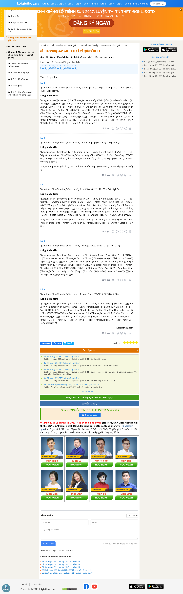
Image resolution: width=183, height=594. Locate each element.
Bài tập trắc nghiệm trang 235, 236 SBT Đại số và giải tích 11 (71, 384)
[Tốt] (125, 128)
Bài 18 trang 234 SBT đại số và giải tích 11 (70, 51)
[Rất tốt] (130, 128)
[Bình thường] (121, 128)
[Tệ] (117, 128)
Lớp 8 (79, 3)
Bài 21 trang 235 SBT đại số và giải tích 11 (62, 369)
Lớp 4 (111, 3)
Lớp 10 (62, 3)
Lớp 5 (103, 3)
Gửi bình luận (48, 544)
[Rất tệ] (113, 128)
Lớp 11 (54, 3)
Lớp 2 (128, 3)
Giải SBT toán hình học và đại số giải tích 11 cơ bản (66, 45)
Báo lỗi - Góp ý (89, 403)
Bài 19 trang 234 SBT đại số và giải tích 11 (62, 356)
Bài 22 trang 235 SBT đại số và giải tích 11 (62, 378)
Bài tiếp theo (110, 350)
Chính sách (37, 584)
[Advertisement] (160, 117)
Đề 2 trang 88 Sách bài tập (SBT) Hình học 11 (61, 564)
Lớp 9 (70, 3)
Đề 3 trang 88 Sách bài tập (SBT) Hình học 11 (61, 567)
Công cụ (144, 3)
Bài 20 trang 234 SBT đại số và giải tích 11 (62, 363)
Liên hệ (24, 584)
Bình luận (46, 343)
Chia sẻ (57, 343)
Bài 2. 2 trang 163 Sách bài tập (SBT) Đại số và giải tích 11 (66, 570)
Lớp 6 (95, 3)
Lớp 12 (46, 3)
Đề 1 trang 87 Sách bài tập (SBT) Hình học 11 (61, 561)
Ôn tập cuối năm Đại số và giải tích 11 (109, 45)
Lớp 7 (87, 3)
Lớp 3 (120, 3)
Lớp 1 (136, 3)
